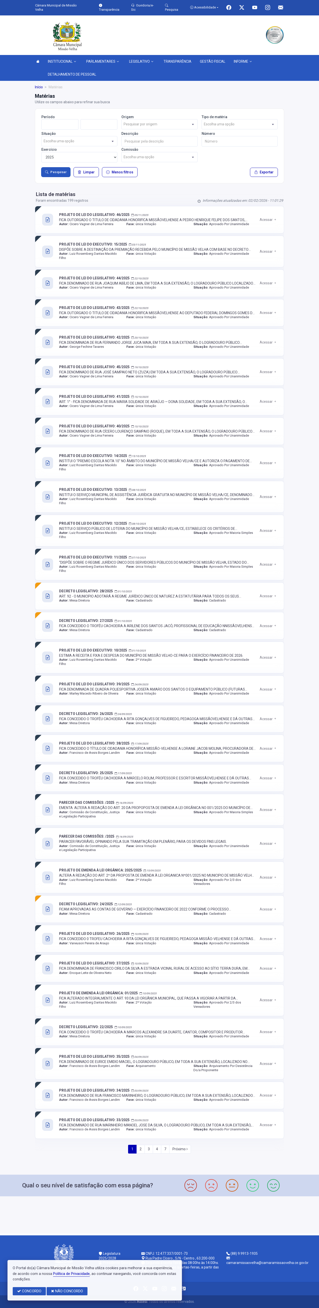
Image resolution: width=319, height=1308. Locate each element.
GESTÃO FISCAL (212, 61)
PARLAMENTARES (102, 61)
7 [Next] (165, 1149)
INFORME (243, 61)
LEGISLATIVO (141, 61)
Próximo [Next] (180, 1149)
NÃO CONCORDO (67, 1291)
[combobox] (159, 124)
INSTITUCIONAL (62, 61)
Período (48, 117)
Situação (48, 134)
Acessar (268, 220)
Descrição (129, 134)
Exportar (264, 172)
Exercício (49, 149)
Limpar (86, 172)
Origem (127, 117)
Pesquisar (56, 172)
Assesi (142, 1302)
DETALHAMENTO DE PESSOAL (72, 74)
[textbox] (159, 124)
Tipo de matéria (214, 117)
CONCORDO (29, 1291)
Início (39, 87)
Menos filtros (119, 172)
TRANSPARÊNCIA (177, 61)
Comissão (129, 149)
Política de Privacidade (71, 1273)
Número (208, 134)
